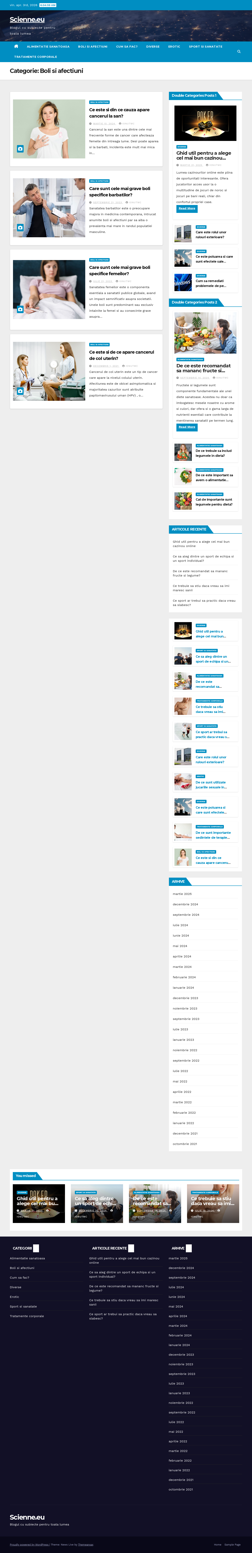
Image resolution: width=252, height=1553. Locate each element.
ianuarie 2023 (183, 1040)
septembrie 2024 (186, 915)
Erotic (174, 46)
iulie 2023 (180, 1029)
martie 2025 (182, 894)
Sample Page (232, 1544)
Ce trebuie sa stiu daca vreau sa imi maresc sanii (209, 712)
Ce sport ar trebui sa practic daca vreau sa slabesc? (212, 737)
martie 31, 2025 (191, 165)
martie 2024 (182, 967)
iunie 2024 (181, 935)
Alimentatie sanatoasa (48, 46)
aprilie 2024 (182, 956)
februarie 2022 (184, 1112)
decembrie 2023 (185, 998)
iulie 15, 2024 (205, 1210)
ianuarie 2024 (183, 987)
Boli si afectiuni (92, 46)
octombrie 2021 (185, 1144)
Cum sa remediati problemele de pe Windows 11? (210, 286)
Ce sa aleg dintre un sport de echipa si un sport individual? (212, 661)
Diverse (153, 46)
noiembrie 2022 (185, 1050)
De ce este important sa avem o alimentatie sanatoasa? (214, 480)
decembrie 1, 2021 (106, 366)
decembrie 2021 (185, 1133)
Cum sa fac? (127, 46)
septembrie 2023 (186, 1019)
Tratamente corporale (35, 57)
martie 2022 (182, 1102)
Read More (187, 208)
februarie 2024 (184, 977)
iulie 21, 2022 (103, 281)
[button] (239, 51)
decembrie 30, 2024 (93, 1210)
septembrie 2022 (186, 1060)
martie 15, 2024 (104, 123)
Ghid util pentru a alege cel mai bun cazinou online (203, 158)
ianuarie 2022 (183, 1123)
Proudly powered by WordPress (29, 1544)
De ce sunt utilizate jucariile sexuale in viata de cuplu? (211, 787)
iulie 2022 (180, 1071)
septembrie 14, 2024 (195, 377)
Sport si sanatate (205, 46)
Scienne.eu (27, 19)
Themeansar (85, 1544)
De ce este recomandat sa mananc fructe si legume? (203, 370)
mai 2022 (180, 1081)
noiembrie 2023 (185, 1008)
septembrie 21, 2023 (108, 202)
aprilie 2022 (182, 1092)
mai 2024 (180, 946)
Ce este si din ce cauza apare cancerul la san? (212, 863)
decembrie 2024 (185, 904)
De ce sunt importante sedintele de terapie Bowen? (213, 837)
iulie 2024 (180, 925)
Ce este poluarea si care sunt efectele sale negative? (214, 261)
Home (217, 1544)
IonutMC (127, 123)
